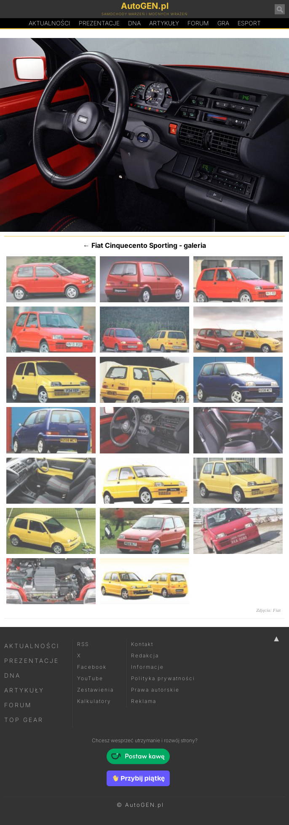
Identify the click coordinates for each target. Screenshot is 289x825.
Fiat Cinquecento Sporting (134, 245)
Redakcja (145, 655)
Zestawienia (95, 690)
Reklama (143, 701)
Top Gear (23, 719)
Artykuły (164, 23)
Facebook (92, 667)
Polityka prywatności (163, 678)
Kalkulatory (94, 701)
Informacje (147, 667)
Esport (249, 23)
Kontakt (142, 644)
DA (134, 23)
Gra (223, 23)
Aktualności (49, 23)
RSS (83, 644)
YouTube (90, 678)
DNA (12, 675)
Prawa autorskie (155, 690)
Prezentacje (99, 23)
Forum (198, 23)
